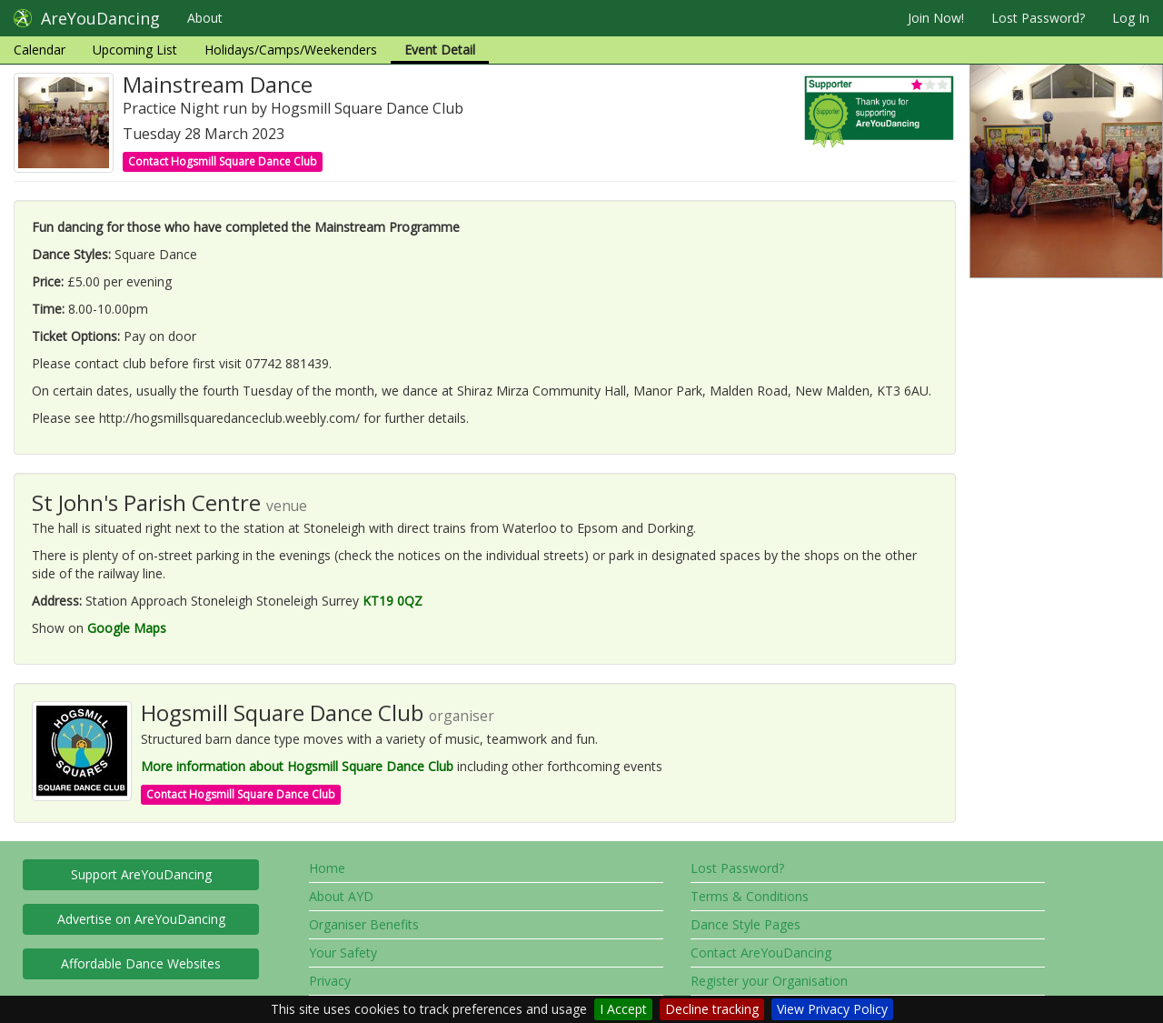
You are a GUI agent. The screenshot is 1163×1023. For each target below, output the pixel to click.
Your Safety (343, 952)
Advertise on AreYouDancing (141, 919)
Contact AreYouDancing (761, 952)
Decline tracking (712, 1009)
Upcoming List (135, 49)
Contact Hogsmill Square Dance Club (222, 161)
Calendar (39, 49)
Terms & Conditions (750, 896)
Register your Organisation (769, 980)
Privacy (330, 980)
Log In (1130, 17)
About (205, 17)
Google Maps (126, 628)
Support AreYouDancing (141, 874)
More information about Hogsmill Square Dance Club (297, 766)
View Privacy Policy (832, 1009)
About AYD (341, 896)
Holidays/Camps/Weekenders (290, 49)
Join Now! (936, 17)
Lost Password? (1038, 17)
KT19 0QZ (392, 600)
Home (327, 868)
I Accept (623, 1009)
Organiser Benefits (364, 924)
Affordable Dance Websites (141, 963)
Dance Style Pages (745, 924)
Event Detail (439, 49)
